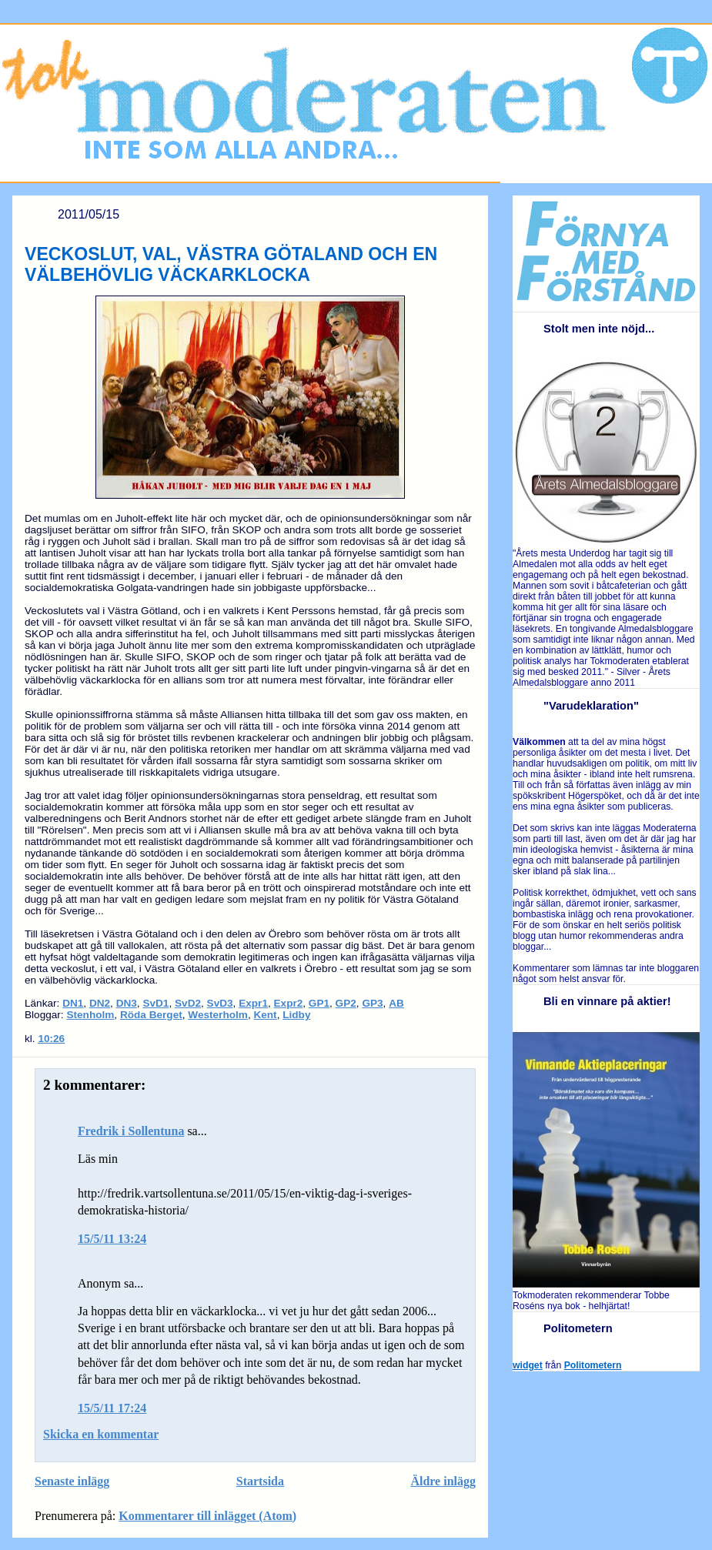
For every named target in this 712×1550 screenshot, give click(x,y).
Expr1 (253, 1003)
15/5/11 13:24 (112, 1238)
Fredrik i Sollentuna (131, 1130)
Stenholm (90, 1015)
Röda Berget (151, 1015)
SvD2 (188, 1003)
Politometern (593, 1365)
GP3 (372, 1003)
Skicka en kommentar (101, 1434)
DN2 (99, 1003)
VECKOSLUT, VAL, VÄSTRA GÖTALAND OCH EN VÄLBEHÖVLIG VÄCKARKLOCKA (231, 264)
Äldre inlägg (443, 1481)
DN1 (72, 1003)
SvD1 (155, 1003)
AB (396, 1003)
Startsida (260, 1481)
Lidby (296, 1015)
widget (528, 1365)
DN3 (126, 1003)
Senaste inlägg (72, 1481)
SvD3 (220, 1003)
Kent (264, 1015)
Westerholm (218, 1015)
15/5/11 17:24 (112, 1408)
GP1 (319, 1003)
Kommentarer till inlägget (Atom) (207, 1515)
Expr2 (288, 1003)
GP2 (346, 1003)
